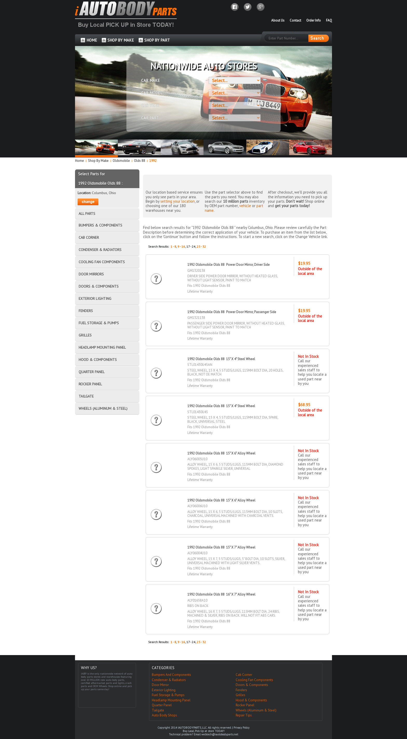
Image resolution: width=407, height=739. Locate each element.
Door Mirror (160, 685)
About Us (277, 20)
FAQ (329, 20)
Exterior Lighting (163, 690)
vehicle (245, 205)
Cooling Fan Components (254, 680)
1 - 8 (173, 246)
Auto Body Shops (164, 715)
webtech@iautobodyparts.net (219, 734)
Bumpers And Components (171, 674)
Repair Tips (244, 715)
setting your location (177, 201)
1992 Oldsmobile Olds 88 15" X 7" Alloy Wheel (221, 547)
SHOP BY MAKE (120, 40)
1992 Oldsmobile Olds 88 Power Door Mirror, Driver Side (228, 264)
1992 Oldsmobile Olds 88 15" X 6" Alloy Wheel (221, 453)
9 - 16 (181, 246)
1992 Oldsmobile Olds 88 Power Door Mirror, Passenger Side (231, 312)
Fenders (241, 690)
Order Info (313, 20)
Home (79, 161)
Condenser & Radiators (169, 680)
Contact (295, 20)
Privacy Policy (241, 727)
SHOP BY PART (157, 40)
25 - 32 (201, 246)
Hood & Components (251, 700)
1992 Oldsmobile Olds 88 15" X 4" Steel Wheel (221, 359)
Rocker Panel (245, 705)
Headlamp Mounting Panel (171, 700)
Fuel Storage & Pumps (168, 695)
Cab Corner (244, 674)
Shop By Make (98, 161)
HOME (91, 40)
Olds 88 (140, 161)
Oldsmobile (122, 161)
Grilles (240, 695)
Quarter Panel (162, 705)
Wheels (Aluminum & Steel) (256, 710)
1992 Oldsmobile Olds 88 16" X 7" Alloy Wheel (221, 594)
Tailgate (158, 710)
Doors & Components (252, 685)
